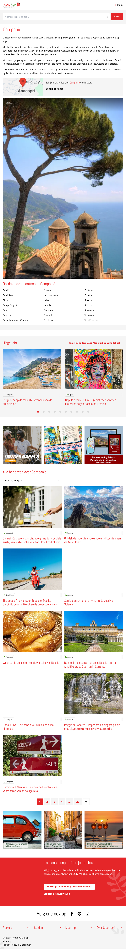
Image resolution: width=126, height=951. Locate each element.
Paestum (48, 310)
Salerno (88, 305)
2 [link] (47, 803)
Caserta (7, 315)
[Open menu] (119, 5)
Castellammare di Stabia (15, 320)
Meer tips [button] (78, 930)
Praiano (89, 290)
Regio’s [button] (16, 930)
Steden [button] (47, 930)
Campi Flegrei (10, 305)
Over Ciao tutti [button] (109, 930)
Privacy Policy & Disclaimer (17, 947)
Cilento (47, 290)
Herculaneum (51, 295)
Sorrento (89, 310)
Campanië (8, 394)
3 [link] (54, 803)
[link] (86, 803)
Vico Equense (91, 320)
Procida (88, 295)
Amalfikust (8, 295)
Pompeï (48, 315)
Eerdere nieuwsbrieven (57, 895)
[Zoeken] (56, 16)
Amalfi (6, 290)
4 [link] (62, 803)
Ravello (9, 102)
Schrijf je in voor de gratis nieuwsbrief (69, 888)
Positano (48, 320)
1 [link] (40, 803)
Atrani (6, 300)
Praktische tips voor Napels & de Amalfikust (94, 342)
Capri (5, 310)
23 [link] (77, 803)
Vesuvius (89, 315)
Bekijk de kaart (54, 88)
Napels (47, 305)
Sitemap (7, 943)
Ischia (47, 300)
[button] (38, 411)
